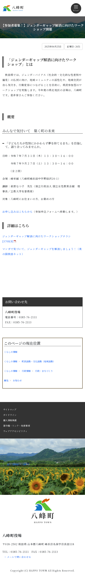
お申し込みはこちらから (17, 211)
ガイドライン (10, 414)
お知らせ (17, 380)
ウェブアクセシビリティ (15, 431)
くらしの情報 (10, 351)
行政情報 (26, 370)
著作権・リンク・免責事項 (16, 425)
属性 (6, 380)
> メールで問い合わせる (18, 556)
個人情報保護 (10, 420)
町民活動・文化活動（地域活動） (38, 361)
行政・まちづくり (44, 370)
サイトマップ (9, 409)
